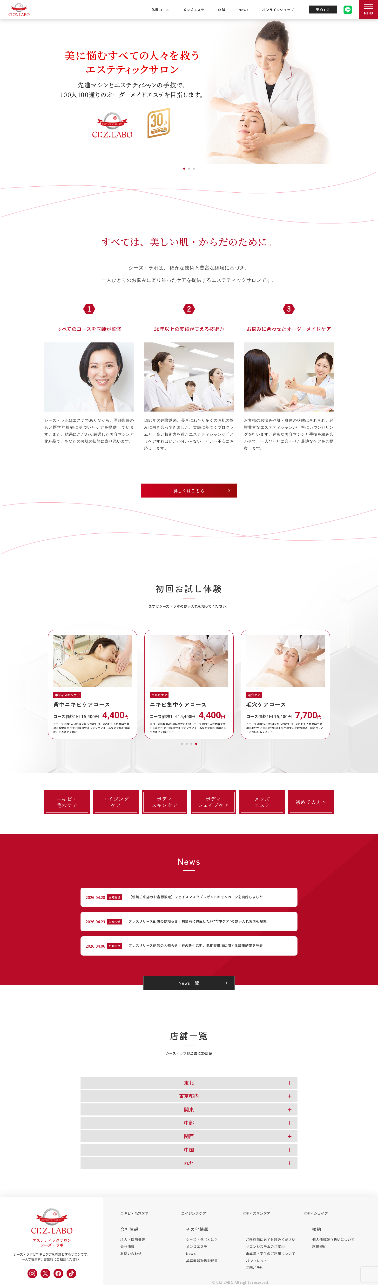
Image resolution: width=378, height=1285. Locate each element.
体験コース (160, 9)
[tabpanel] (189, 91)
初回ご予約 (255, 1267)
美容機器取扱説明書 (202, 1260)
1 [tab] (184, 167)
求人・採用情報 (132, 1239)
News (243, 9)
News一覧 (189, 983)
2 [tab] (189, 167)
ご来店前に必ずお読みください (271, 1239)
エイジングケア (193, 1213)
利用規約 (319, 1246)
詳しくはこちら (189, 490)
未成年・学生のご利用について (271, 1253)
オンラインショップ (278, 9)
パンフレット (256, 1260)
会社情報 (127, 1246)
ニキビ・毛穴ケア (134, 1213)
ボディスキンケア (257, 1213)
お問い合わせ (131, 1253)
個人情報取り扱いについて (333, 1239)
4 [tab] (196, 742)
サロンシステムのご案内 (265, 1246)
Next (337, 684)
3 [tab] (193, 167)
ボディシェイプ (316, 1213)
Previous (40, 684)
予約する (323, 9)
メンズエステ (193, 9)
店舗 (221, 9)
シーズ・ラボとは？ (202, 1239)
